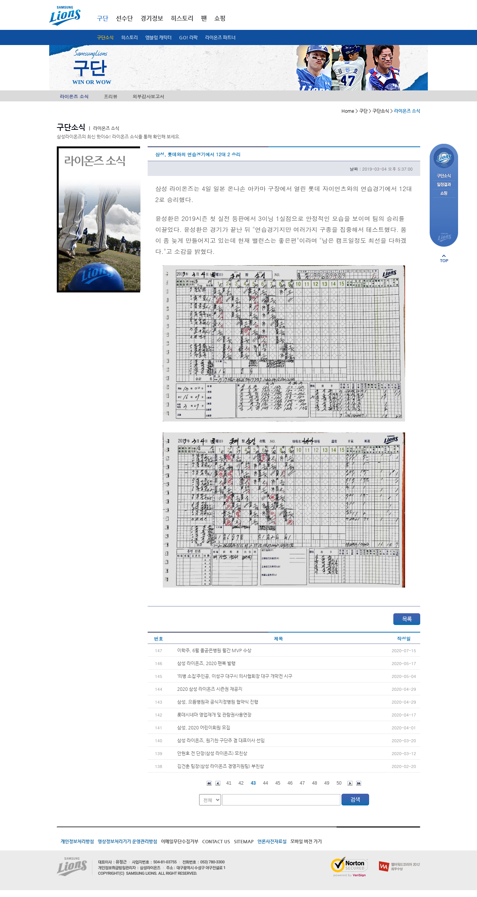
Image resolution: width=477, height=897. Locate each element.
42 (240, 783)
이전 (218, 783)
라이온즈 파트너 (220, 37)
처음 (209, 783)
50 (339, 783)
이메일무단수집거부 (179, 841)
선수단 (124, 18)
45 (277, 783)
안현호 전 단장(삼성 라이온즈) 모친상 (212, 753)
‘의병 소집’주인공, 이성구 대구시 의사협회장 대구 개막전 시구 (234, 676)
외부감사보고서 (148, 96)
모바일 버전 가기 (306, 841)
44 (265, 783)
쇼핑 (220, 18)
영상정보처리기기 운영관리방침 (127, 841)
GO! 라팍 (188, 37)
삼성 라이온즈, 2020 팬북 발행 (206, 663)
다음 (350, 783)
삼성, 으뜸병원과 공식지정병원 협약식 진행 (217, 701)
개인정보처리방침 (77, 841)
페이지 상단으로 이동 (444, 258)
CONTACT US (216, 841)
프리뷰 (110, 96)
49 (326, 783)
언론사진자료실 (272, 841)
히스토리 (129, 37)
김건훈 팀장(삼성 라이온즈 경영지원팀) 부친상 (220, 766)
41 (228, 783)
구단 (102, 18)
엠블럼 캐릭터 (158, 37)
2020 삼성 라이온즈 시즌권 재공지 (209, 689)
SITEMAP (244, 841)
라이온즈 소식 (74, 96)
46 (290, 783)
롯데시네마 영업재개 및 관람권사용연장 (214, 714)
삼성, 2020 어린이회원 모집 (203, 727)
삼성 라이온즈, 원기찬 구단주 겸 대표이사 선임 (221, 740)
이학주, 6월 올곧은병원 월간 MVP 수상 (214, 650)
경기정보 (151, 18)
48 (314, 783)
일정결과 (444, 184)
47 (302, 783)
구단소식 (105, 37)
